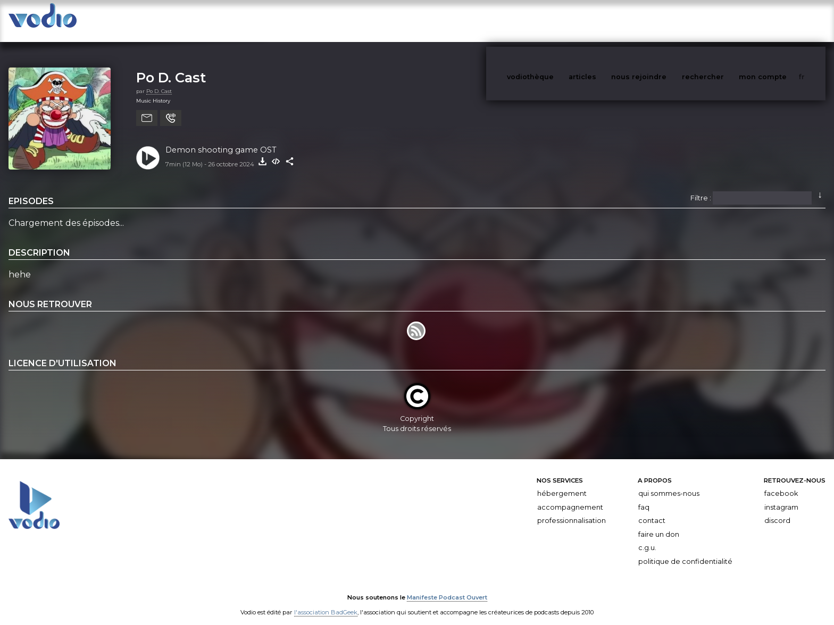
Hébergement (562, 483)
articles (606, 20)
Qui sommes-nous (668, 483)
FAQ (643, 497)
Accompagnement (570, 497)
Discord (777, 510)
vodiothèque (555, 20)
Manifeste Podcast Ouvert (447, 586)
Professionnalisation (571, 510)
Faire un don (658, 524)
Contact (651, 510)
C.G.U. (647, 538)
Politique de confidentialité (685, 551)
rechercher (723, 20)
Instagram (781, 497)
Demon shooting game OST (221, 139)
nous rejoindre (660, 20)
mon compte (780, 20)
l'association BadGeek (325, 601)
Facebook (781, 483)
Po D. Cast (171, 66)
